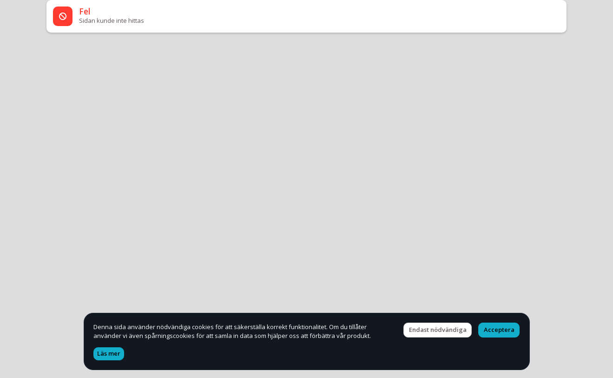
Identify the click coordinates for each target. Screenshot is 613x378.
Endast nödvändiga (438, 329)
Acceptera (499, 329)
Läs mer (108, 353)
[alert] (306, 16)
